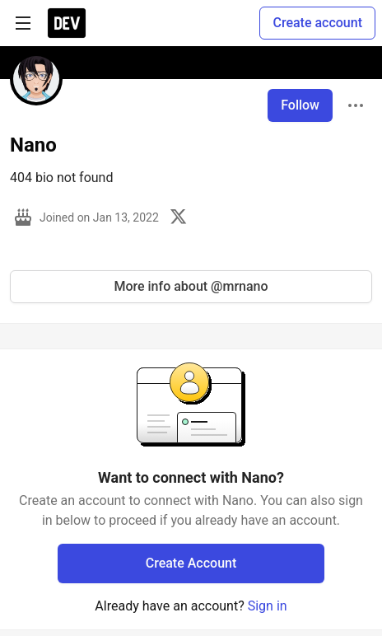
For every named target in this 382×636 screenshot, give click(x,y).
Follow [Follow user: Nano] (300, 105)
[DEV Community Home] (66, 23)
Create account (317, 22)
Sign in (267, 606)
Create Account (191, 563)
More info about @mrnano (191, 286)
